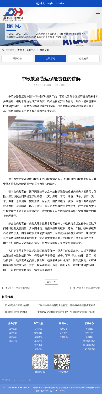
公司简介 (38, 329)
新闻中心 (31, 50)
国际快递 (13, 337)
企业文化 (38, 337)
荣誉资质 (38, 345)
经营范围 (38, 333)
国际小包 (13, 341)
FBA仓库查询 (89, 349)
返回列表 (51, 282)
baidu (31, 380)
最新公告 (17, 58)
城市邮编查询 (89, 345)
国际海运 (13, 333)
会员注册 (89, 337)
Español (60, 3)
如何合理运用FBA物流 (19, 288)
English (51, 3)
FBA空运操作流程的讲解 (17, 305)
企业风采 (38, 349)
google (17, 380)
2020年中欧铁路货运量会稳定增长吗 (56, 305)
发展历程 (38, 341)
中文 (43, 3)
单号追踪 (89, 329)
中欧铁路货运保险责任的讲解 (52, 312)
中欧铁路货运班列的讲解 (88, 288)
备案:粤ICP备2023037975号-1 (53, 391)
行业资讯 (83, 58)
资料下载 (89, 333)
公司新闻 (44, 50)
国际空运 (13, 329)
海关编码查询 (89, 341)
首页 (19, 50)
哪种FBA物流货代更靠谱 (82, 305)
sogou (24, 380)
